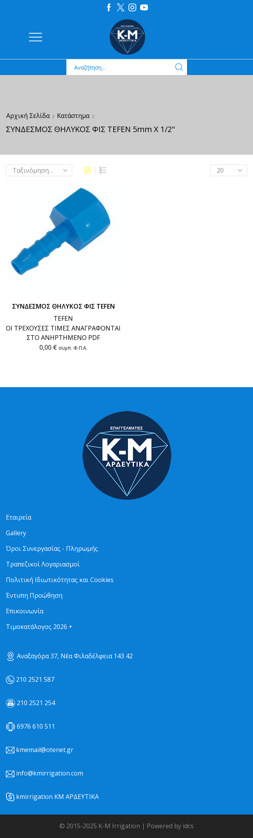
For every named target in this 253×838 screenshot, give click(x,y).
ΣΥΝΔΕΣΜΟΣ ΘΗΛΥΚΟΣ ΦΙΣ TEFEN (63, 306)
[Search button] (179, 67)
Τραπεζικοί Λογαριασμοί (43, 564)
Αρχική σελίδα (28, 115)
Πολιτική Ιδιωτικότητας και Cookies (60, 579)
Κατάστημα (73, 115)
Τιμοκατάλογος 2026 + (39, 626)
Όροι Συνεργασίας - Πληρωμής (52, 548)
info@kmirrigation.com (49, 773)
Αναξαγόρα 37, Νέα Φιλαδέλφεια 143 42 (69, 656)
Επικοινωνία (24, 611)
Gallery (16, 533)
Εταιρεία (18, 517)
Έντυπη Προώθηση (34, 595)
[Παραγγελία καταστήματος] (39, 170)
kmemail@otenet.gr (44, 749)
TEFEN (63, 318)
